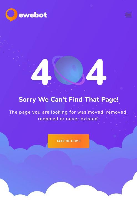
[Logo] (26, 15)
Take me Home (68, 141)
